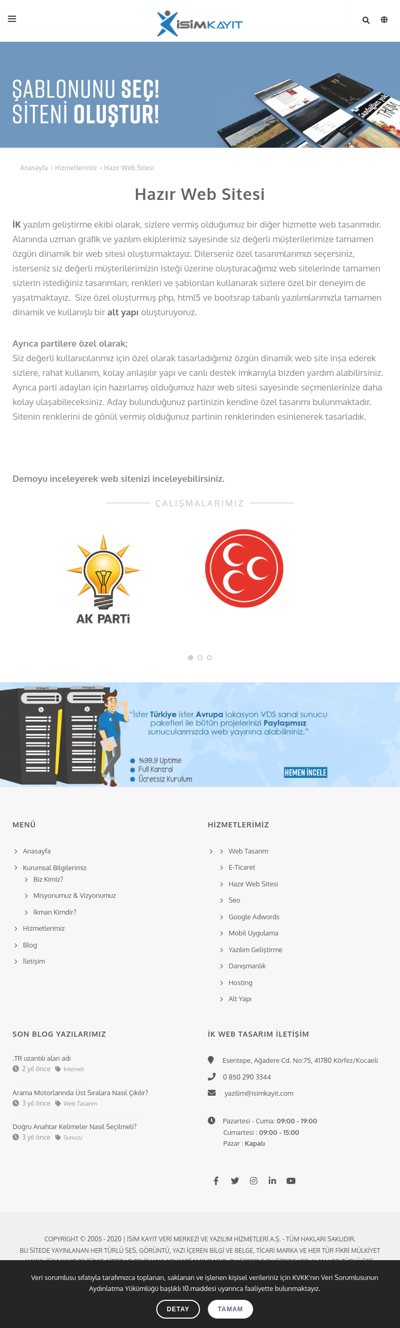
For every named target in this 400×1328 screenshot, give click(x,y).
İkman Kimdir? (55, 912)
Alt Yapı (240, 998)
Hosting (241, 982)
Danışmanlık (247, 966)
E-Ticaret (242, 867)
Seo (234, 900)
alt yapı (123, 311)
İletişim (34, 961)
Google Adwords (254, 916)
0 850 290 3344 (244, 1077)
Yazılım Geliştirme (255, 949)
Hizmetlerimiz (76, 168)
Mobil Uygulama (254, 933)
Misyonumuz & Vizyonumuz (74, 895)
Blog (30, 945)
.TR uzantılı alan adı (41, 1058)
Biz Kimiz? (48, 879)
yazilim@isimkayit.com (255, 1093)
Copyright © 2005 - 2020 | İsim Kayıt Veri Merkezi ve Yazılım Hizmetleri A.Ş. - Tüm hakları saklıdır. (199, 1239)
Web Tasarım (248, 851)
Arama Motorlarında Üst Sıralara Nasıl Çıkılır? (80, 1092)
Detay (178, 1309)
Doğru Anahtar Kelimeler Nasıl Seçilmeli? (74, 1126)
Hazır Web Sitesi (129, 168)
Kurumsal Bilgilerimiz (53, 867)
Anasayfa (34, 168)
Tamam (230, 1309)
